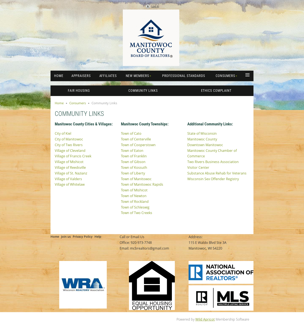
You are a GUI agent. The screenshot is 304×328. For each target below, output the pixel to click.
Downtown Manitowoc (205, 145)
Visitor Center (198, 167)
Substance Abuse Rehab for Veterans (216, 173)
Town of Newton (134, 196)
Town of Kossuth (134, 167)
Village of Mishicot (69, 161)
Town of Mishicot (134, 190)
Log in (155, 6)
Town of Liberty (133, 173)
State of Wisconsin (202, 133)
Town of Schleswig (135, 207)
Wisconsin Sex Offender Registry (213, 179)
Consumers (77, 103)
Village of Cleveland (70, 150)
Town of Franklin (134, 156)
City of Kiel (63, 133)
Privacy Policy (83, 237)
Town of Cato (131, 133)
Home (59, 103)
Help (97, 237)
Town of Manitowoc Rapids (142, 184)
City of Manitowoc (69, 139)
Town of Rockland (135, 201)
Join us (66, 237)
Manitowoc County (202, 139)
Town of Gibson (133, 161)
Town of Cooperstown (138, 145)
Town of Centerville (136, 139)
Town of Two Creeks (136, 212)
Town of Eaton (132, 150)
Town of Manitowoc (136, 179)
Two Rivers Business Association (213, 161)
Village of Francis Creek (73, 156)
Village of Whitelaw (70, 184)
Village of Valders (68, 179)
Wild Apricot (205, 319)
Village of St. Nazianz (71, 173)
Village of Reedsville (70, 167)
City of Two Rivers (69, 145)
